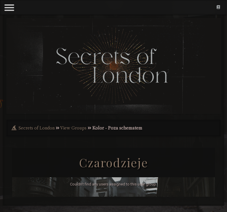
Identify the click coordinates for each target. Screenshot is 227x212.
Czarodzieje (113, 162)
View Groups (73, 128)
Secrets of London (37, 128)
